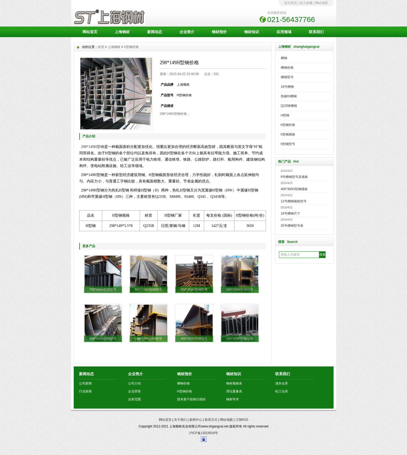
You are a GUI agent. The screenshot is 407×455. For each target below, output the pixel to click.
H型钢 (285, 115)
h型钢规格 (288, 134)
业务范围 (134, 399)
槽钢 (284, 58)
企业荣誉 (134, 391)
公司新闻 (85, 383)
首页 (101, 47)
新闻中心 (195, 420)
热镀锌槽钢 (289, 96)
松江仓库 (281, 391)
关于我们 (180, 420)
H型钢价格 (184, 391)
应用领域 (284, 32)
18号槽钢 (287, 87)
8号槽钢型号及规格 (294, 177)
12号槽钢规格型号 (294, 201)
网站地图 (321, 3)
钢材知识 (251, 32)
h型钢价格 (288, 125)
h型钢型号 (288, 144)
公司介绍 (134, 383)
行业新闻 (85, 391)
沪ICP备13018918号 (203, 433)
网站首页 (89, 32)
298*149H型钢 (92, 147)
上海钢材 (122, 32)
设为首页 (290, 3)
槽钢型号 (287, 77)
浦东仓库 (281, 383)
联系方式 (211, 420)
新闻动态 (154, 32)
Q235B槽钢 (289, 106)
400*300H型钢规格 (294, 189)
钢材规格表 (234, 383)
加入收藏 (306, 3)
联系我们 (316, 32)
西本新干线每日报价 (191, 399)
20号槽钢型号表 (292, 226)
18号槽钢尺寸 (290, 213)
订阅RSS (241, 420)
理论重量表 (234, 391)
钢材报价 (219, 32)
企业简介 (187, 32)
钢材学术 (232, 399)
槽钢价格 (287, 67)
